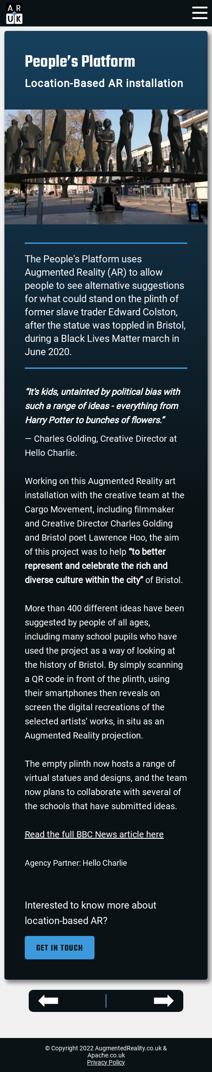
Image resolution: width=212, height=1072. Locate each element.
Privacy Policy (106, 1062)
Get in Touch (59, 948)
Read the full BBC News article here (94, 834)
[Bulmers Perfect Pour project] (140, 1001)
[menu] (200, 11)
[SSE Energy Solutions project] (72, 1001)
